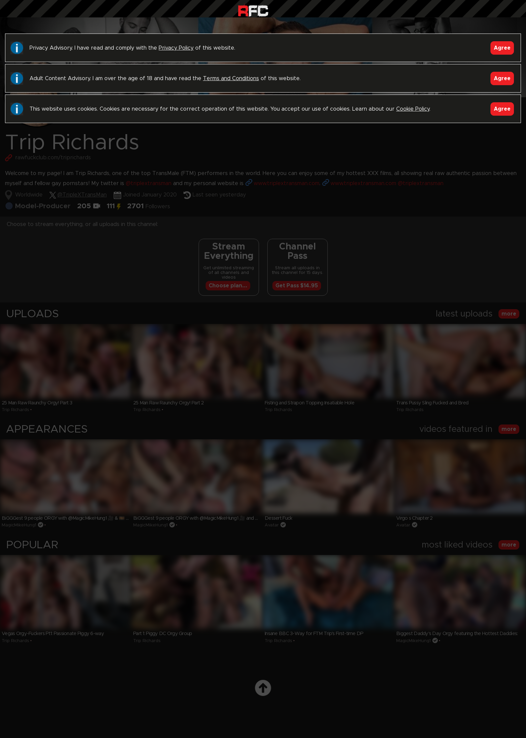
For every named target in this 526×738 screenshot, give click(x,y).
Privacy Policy (176, 48)
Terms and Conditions (231, 78)
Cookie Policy (412, 109)
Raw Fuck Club (253, 10)
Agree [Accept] (502, 48)
